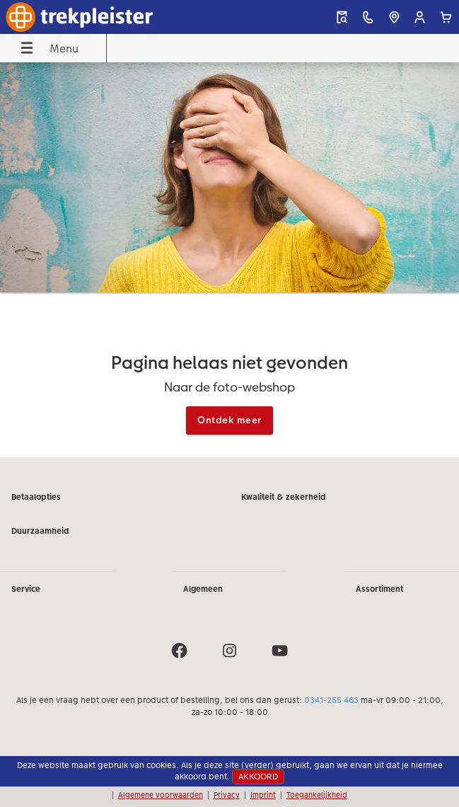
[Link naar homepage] (88, 17)
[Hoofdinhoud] (229, 259)
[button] (420, 17)
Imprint (263, 795)
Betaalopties (36, 497)
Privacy (227, 795)
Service (25, 589)
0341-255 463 (331, 700)
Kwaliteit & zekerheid (283, 497)
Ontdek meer (229, 420)
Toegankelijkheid (316, 795)
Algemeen (203, 589)
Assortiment (379, 589)
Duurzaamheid (40, 531)
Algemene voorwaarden (160, 795)
